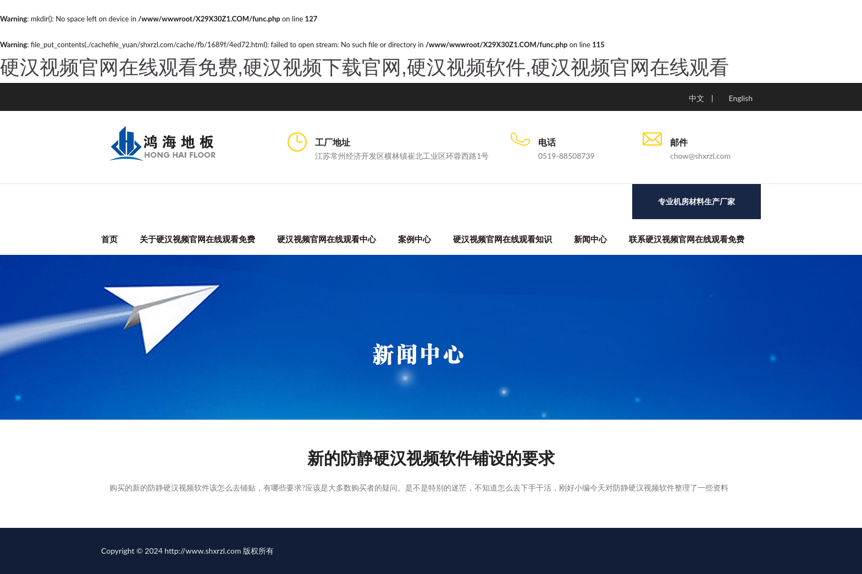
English (740, 98)
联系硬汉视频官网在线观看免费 (686, 239)
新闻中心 (590, 239)
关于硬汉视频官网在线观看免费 (197, 239)
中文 (696, 98)
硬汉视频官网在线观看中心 (326, 239)
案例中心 (414, 239)
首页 (109, 239)
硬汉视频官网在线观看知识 (502, 239)
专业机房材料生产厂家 (696, 201)
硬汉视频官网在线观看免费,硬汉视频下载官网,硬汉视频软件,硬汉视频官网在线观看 (364, 67)
